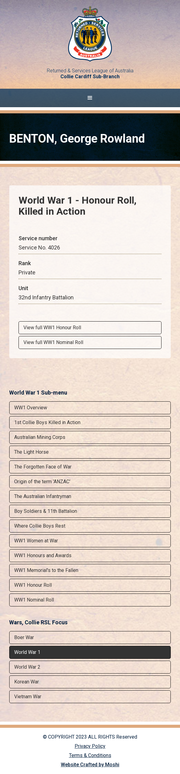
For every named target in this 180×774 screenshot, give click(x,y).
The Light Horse (31, 452)
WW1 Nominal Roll (34, 600)
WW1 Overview (30, 408)
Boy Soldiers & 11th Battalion (45, 511)
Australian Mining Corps (39, 437)
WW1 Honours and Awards (43, 555)
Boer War (24, 637)
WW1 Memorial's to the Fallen (46, 570)
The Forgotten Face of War (43, 467)
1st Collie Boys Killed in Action (47, 422)
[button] (90, 98)
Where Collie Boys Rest (39, 526)
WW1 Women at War (36, 541)
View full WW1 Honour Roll (52, 327)
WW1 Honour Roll (33, 585)
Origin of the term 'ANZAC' (42, 481)
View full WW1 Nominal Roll (53, 342)
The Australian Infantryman (42, 496)
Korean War (26, 682)
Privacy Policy (90, 746)
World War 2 (27, 667)
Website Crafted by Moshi (90, 765)
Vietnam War (27, 696)
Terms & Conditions (90, 755)
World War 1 (27, 652)
